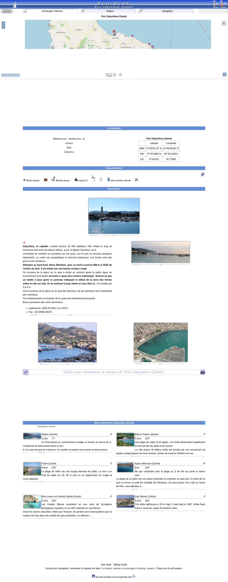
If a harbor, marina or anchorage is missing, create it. (128, 568)
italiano (216, 6)
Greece (69, 143)
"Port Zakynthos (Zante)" (114, 372)
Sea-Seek (114, 3)
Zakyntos (69, 152)
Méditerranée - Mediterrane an (69, 139)
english (216, 2)
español (223, 6)
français (223, 2)
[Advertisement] (114, 101)
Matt (69, 147)
